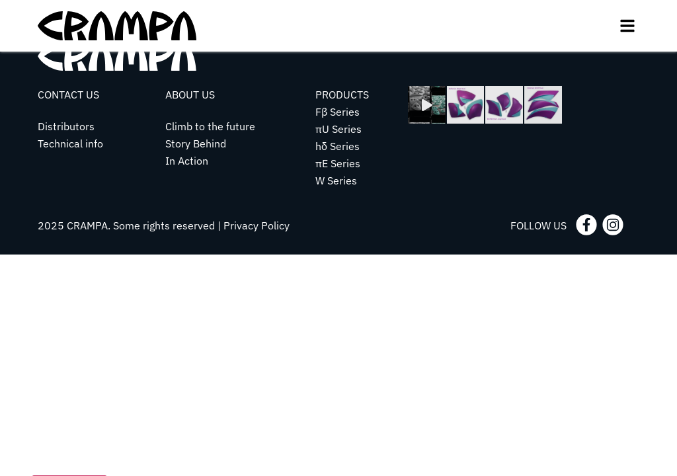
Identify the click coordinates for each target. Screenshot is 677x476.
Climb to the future (210, 126)
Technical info (70, 143)
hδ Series (337, 146)
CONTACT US (68, 94)
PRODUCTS (342, 94)
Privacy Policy (256, 225)
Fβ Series (337, 111)
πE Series (337, 163)
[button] (627, 26)
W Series (336, 180)
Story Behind (195, 143)
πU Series (338, 129)
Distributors (66, 126)
